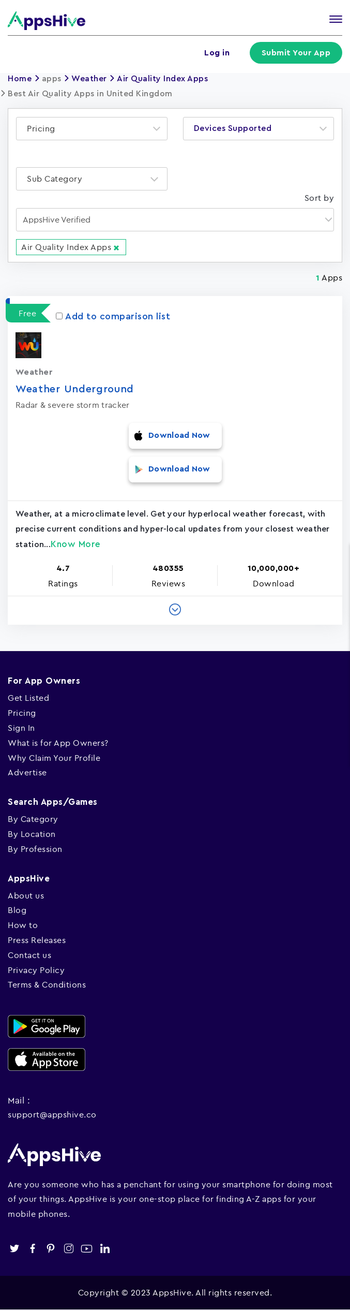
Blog (17, 910)
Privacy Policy (36, 970)
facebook (32, 1248)
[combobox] (92, 128)
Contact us (29, 955)
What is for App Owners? (58, 743)
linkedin (104, 1248)
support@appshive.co (52, 1114)
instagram (68, 1248)
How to (23, 925)
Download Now (179, 435)
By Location (32, 834)
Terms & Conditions (47, 984)
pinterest (50, 1248)
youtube (86, 1248)
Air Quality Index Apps (162, 79)
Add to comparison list (113, 316)
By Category (33, 819)
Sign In (21, 728)
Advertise (27, 772)
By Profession (35, 849)
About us (26, 895)
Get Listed (28, 698)
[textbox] (44, 128)
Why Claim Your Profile (54, 758)
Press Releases (37, 940)
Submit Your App (296, 53)
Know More (76, 544)
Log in (217, 53)
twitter (14, 1248)
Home (20, 79)
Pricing (22, 713)
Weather (89, 79)
